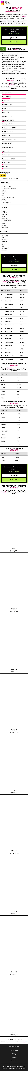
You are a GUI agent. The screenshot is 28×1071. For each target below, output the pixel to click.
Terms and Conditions (14, 1046)
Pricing (14, 1054)
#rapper (4, 239)
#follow (4, 155)
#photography (6, 248)
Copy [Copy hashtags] (3, 49)
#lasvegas (5, 124)
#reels (3, 244)
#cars (3, 162)
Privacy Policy (14, 1050)
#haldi (3, 246)
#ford (3, 97)
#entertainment (6, 128)
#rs (3, 166)
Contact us (14, 1061)
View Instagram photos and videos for (14, 1042)
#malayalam (5, 235)
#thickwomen (6, 159)
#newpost (4, 241)
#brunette (5, 147)
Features (14, 1057)
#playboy (4, 104)
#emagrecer (5, 250)
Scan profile (14, 42)
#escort (4, 93)
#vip (3, 112)
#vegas (4, 135)
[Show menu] (26, 3)
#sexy (3, 100)
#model (4, 108)
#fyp (3, 243)
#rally (3, 151)
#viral (3, 237)
